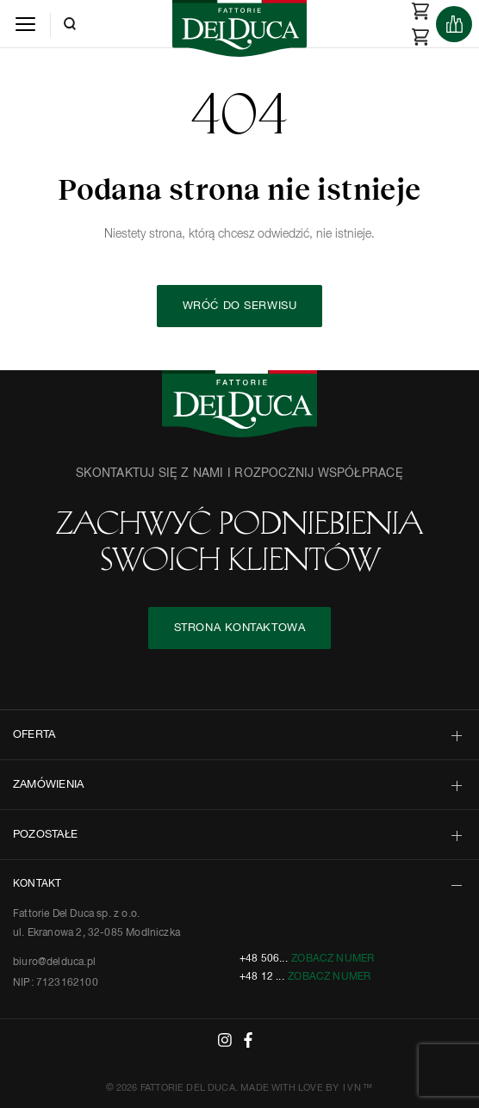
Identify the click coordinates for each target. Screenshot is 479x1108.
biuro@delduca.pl (54, 962)
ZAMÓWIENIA (48, 784)
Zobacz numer (332, 959)
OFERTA (34, 734)
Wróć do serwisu (239, 306)
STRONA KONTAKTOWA (240, 628)
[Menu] (25, 23)
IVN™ (358, 1088)
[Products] (454, 24)
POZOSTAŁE (45, 834)
